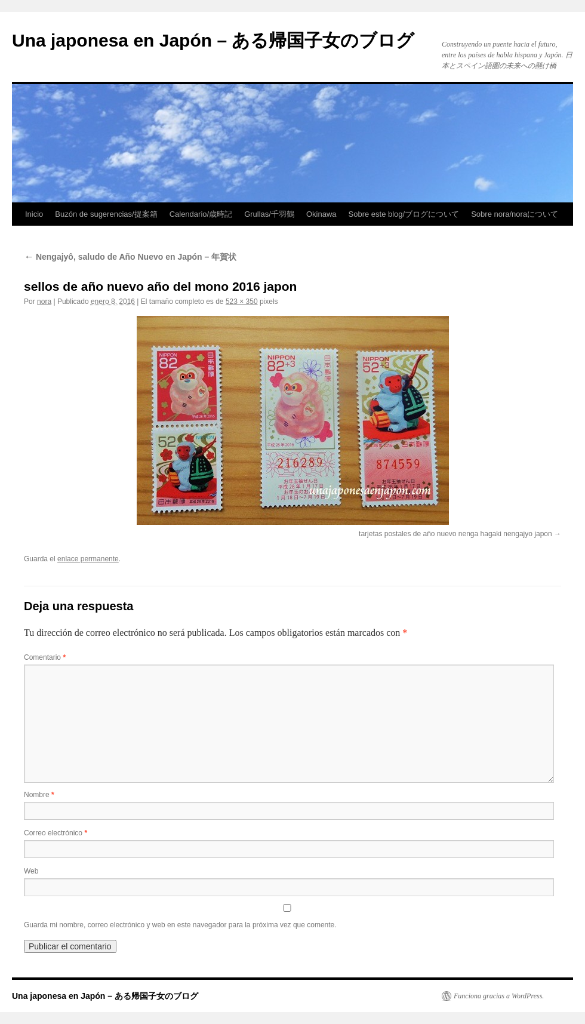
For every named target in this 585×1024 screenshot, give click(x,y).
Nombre (39, 795)
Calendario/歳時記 (201, 214)
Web (31, 871)
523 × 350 (242, 301)
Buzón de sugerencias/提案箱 (106, 214)
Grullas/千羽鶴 (269, 214)
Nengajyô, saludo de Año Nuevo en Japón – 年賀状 (130, 257)
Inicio (34, 214)
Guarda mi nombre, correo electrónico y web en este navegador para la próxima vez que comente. (180, 925)
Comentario (45, 657)
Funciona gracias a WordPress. (499, 996)
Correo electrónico (55, 833)
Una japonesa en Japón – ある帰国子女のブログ (213, 40)
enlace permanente (88, 559)
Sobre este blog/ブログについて (404, 214)
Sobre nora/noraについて (514, 214)
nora (44, 301)
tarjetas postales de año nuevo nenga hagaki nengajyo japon (455, 534)
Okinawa (321, 214)
